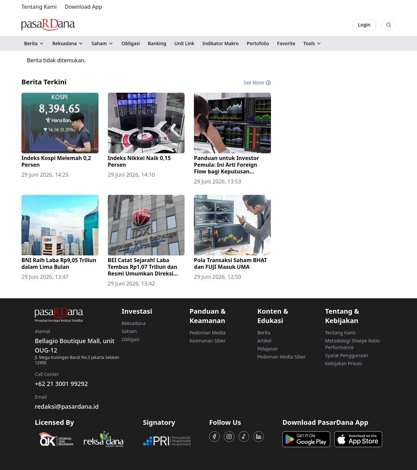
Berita (34, 43)
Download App (83, 6)
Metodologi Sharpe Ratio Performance (352, 343)
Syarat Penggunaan (346, 355)
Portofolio (258, 43)
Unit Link (185, 43)
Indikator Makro (220, 43)
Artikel (264, 340)
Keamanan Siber (208, 340)
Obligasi (131, 43)
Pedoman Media (207, 332)
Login (364, 24)
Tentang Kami (39, 6)
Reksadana (67, 43)
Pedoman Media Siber (281, 357)
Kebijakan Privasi (343, 363)
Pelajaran (267, 348)
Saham (102, 43)
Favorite (286, 43)
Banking (157, 43)
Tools (312, 43)
